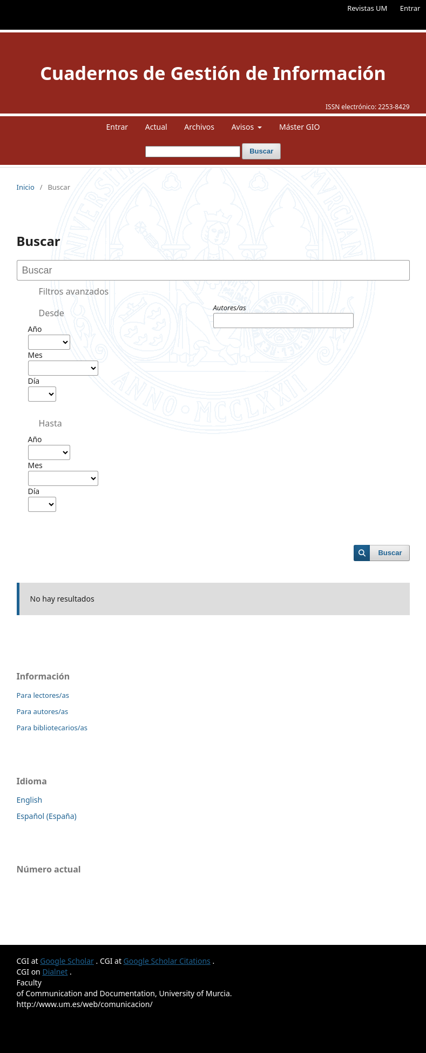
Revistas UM (367, 8)
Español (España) (47, 816)
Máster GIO (299, 127)
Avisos (244, 127)
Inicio (26, 187)
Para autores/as (43, 711)
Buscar (261, 151)
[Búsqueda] (192, 151)
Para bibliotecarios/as (52, 727)
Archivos (199, 127)
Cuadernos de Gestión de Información (213, 73)
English (30, 800)
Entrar (410, 8)
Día (34, 381)
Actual (156, 127)
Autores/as (229, 307)
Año (35, 329)
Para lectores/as (43, 695)
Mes (35, 355)
